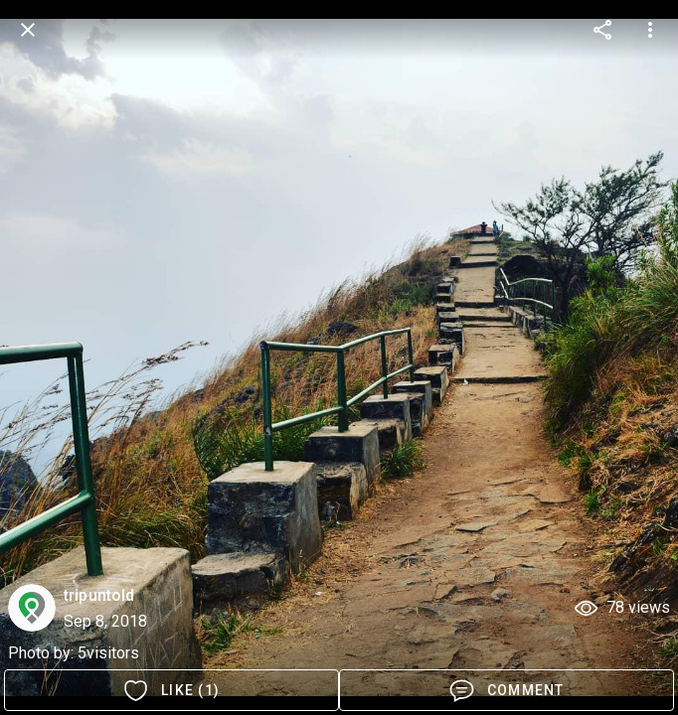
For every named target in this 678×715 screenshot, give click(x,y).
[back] (28, 30)
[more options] (602, 30)
